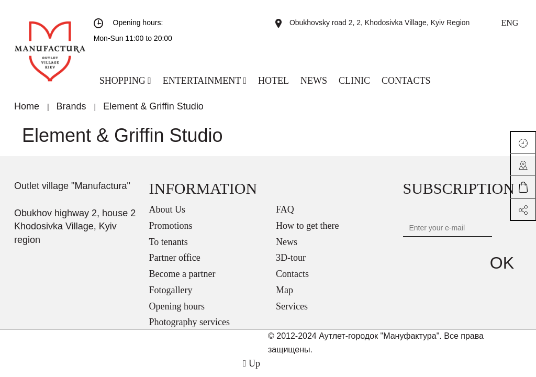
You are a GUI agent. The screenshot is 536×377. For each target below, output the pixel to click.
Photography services (189, 322)
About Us (167, 209)
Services (292, 306)
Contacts (292, 274)
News (286, 242)
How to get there (307, 225)
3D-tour (291, 257)
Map (284, 290)
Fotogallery (171, 290)
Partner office (174, 257)
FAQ (285, 209)
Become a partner (182, 274)
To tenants (168, 242)
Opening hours (177, 306)
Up (251, 363)
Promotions (171, 225)
